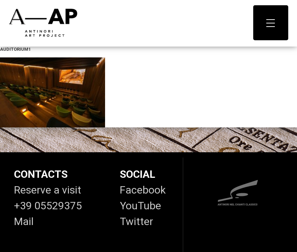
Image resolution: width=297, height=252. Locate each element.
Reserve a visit (47, 190)
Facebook (143, 190)
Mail (24, 221)
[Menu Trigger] (270, 22)
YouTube (140, 206)
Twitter (136, 221)
